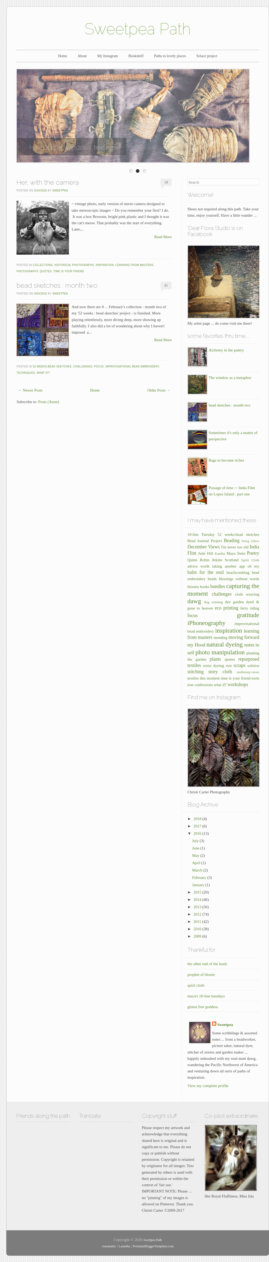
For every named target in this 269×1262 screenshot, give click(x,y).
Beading (232, 540)
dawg (194, 601)
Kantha (220, 553)
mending (221, 637)
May (196, 855)
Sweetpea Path (138, 29)
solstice (253, 666)
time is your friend (68, 271)
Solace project (206, 56)
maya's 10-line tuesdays (206, 996)
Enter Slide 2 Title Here (137, 171)
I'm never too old (234, 547)
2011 (197, 921)
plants (215, 659)
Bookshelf (136, 56)
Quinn (192, 560)
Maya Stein (236, 553)
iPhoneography (206, 622)
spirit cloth (196, 985)
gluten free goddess (202, 1007)
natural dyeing (224, 644)
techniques (26, 372)
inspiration (105, 265)
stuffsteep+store (248, 672)
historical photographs (74, 265)
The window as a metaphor (230, 378)
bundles (217, 586)
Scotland (232, 560)
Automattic (109, 1246)
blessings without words (239, 579)
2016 (197, 833)
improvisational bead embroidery (132, 366)
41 (166, 285)
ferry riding (249, 608)
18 (166, 182)
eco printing (226, 608)
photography (27, 271)
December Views (203, 546)
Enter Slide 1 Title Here (131, 171)
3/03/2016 (40, 293)
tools (255, 678)
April (196, 863)
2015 (197, 892)
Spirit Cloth (250, 560)
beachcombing (238, 572)
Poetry (253, 553)
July (196, 841)
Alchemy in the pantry (226, 350)
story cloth (220, 671)
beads (212, 579)
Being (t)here (250, 541)
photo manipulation (220, 652)
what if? (43, 372)
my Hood (196, 645)
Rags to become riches (226, 460)
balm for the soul (205, 572)
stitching (195, 671)
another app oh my (242, 566)
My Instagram (107, 56)
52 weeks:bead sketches (52, 366)
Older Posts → (158, 390)
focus (99, 366)
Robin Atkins (211, 560)
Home (62, 56)
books (204, 587)
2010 (197, 929)
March (197, 870)
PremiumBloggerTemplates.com (153, 1246)
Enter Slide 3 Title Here (144, 171)
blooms (193, 587)
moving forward (244, 637)
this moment (209, 678)
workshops (238, 684)
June (196, 848)
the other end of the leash (207, 964)
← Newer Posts (30, 390)
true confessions (200, 685)
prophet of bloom (201, 974)
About (82, 56)
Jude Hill (205, 553)
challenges (82, 366)
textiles (193, 678)
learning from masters (134, 265)
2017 (197, 826)
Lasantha (124, 1246)
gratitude (248, 615)
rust (229, 666)
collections (43, 265)
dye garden (234, 602)
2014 (197, 899)
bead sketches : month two (57, 285)
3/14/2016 (40, 190)
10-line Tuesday (201, 534)
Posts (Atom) (48, 402)
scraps (239, 665)
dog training (213, 602)
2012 (197, 914)
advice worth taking (204, 566)
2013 (197, 907)
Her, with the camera (48, 182)
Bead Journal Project (204, 541)
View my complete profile (208, 1086)
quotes (46, 271)
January (198, 885)
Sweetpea (60, 190)
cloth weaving (247, 594)
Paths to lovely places (170, 56)
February (199, 877)
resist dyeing (213, 666)
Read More (163, 237)
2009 (197, 936)
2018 (197, 819)
